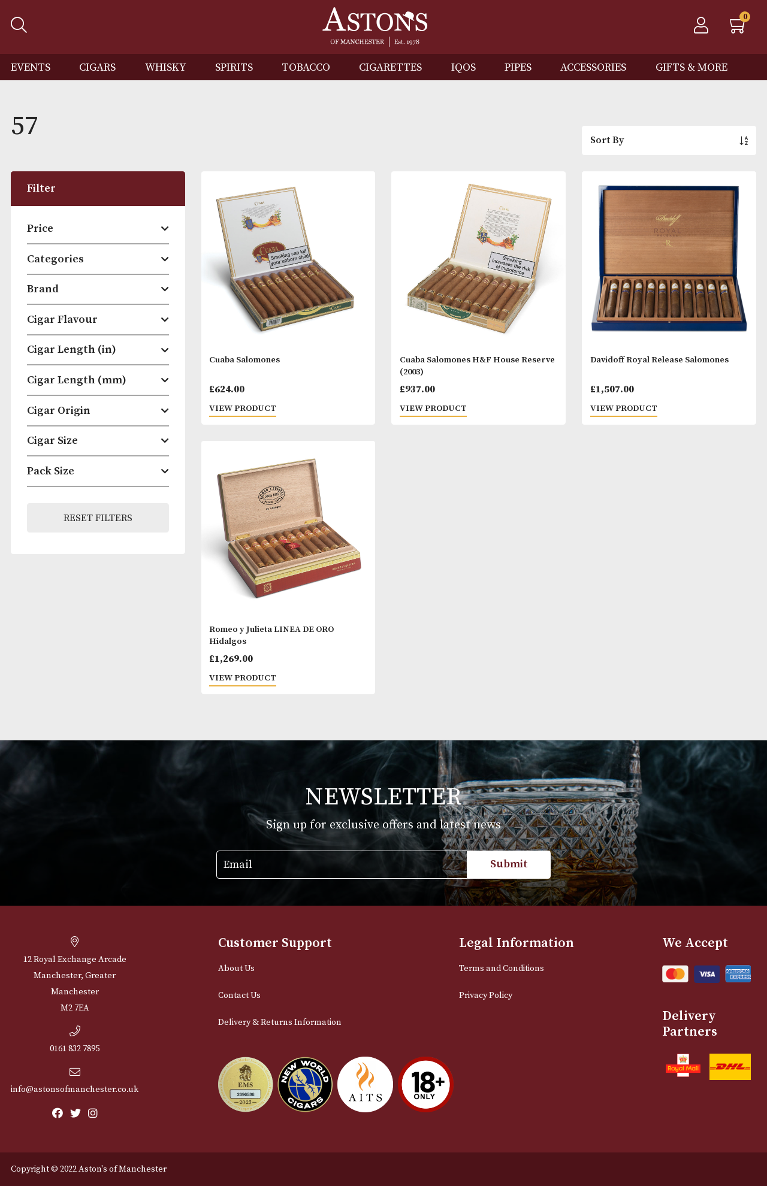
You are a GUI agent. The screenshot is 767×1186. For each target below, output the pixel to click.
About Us (236, 968)
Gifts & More (691, 67)
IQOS (463, 67)
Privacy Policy (485, 995)
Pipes (518, 67)
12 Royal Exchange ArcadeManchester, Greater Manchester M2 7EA (74, 974)
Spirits (234, 67)
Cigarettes (390, 67)
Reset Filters (98, 518)
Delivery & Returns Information (280, 1022)
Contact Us (239, 995)
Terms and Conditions (501, 968)
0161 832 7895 (74, 1039)
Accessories (593, 67)
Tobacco (306, 67)
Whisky (165, 67)
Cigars (97, 67)
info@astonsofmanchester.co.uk (74, 1080)
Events (30, 67)
